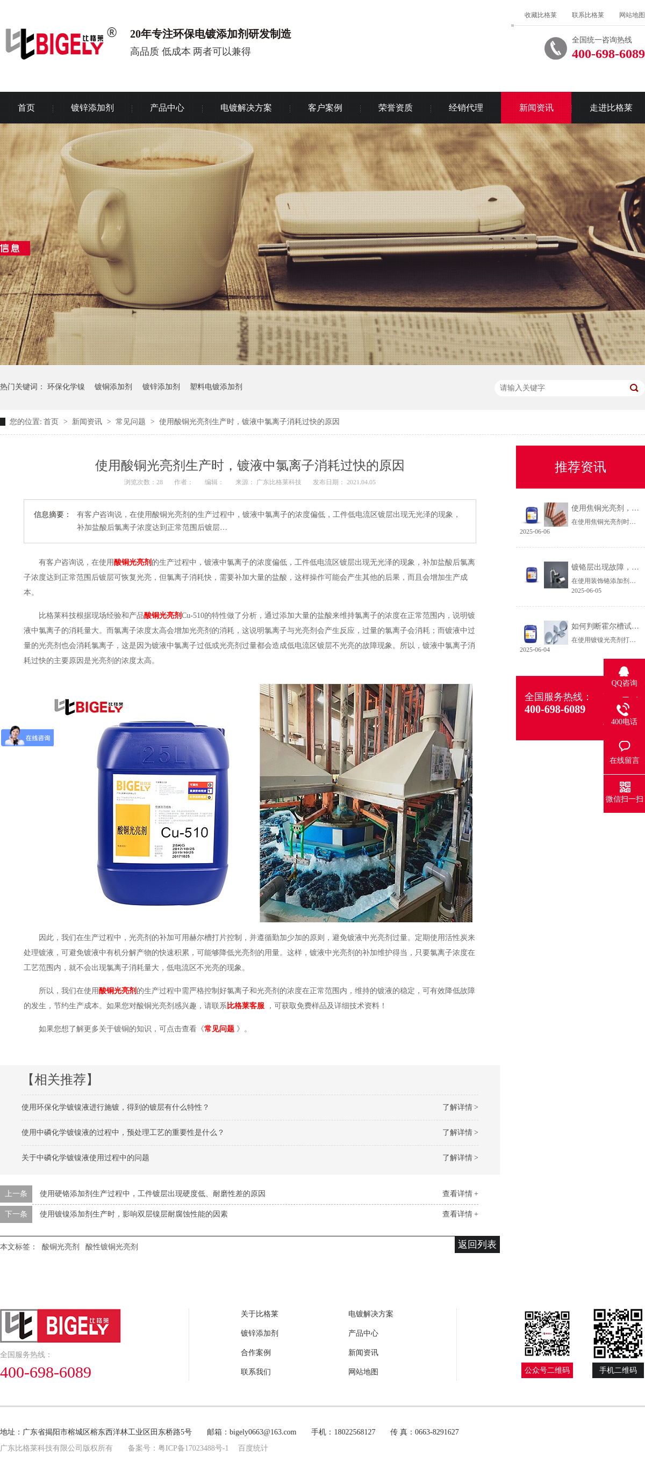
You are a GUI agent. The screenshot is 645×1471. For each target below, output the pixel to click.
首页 (52, 422)
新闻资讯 (536, 107)
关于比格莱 (259, 1314)
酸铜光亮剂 (133, 562)
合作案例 (256, 1353)
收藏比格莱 (541, 15)
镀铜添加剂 (113, 387)
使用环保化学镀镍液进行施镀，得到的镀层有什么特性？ (116, 1107)
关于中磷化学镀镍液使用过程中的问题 (85, 1158)
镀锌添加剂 (92, 107)
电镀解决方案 (246, 107)
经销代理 (466, 107)
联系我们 (256, 1372)
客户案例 (325, 107)
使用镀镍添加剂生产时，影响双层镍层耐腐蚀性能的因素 (134, 1214)
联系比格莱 (588, 15)
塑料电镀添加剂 (216, 387)
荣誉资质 (395, 107)
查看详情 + (460, 1194)
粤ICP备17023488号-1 (193, 1448)
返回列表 (477, 1244)
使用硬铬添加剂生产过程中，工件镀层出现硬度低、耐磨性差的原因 (153, 1194)
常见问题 (132, 422)
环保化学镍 (66, 387)
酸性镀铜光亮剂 (111, 1247)
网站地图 (632, 15)
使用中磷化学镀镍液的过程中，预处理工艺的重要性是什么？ (123, 1132)
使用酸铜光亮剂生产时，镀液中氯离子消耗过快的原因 (249, 422)
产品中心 (167, 107)
